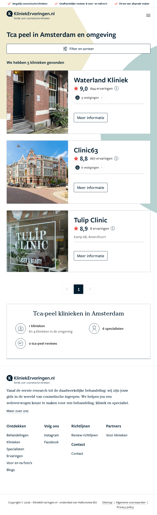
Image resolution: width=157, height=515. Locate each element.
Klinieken (13, 442)
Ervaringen (15, 455)
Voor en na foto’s (19, 462)
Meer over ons (17, 410)
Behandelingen (17, 435)
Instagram (51, 435)
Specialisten (15, 449)
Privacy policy (125, 507)
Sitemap (107, 502)
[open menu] (148, 15)
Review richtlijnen (84, 435)
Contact (77, 453)
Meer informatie (90, 117)
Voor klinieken (116, 435)
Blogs (11, 469)
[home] (30, 15)
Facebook (51, 442)
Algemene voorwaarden (131, 502)
